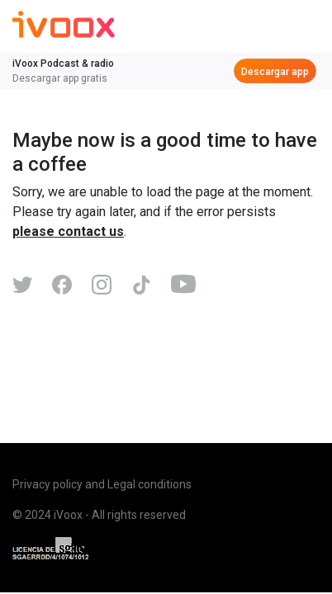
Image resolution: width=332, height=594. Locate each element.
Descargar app (275, 72)
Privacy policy (47, 484)
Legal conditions (149, 484)
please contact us (68, 231)
